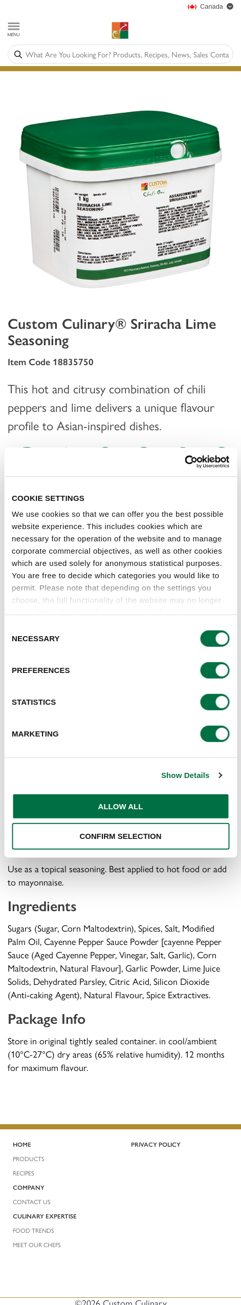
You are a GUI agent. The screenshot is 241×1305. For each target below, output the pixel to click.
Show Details (185, 775)
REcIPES (23, 1172)
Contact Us (32, 1201)
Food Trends (33, 1230)
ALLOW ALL (120, 806)
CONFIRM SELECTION (121, 836)
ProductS (29, 1158)
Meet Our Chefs (37, 1244)
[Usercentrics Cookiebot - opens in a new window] (184, 462)
